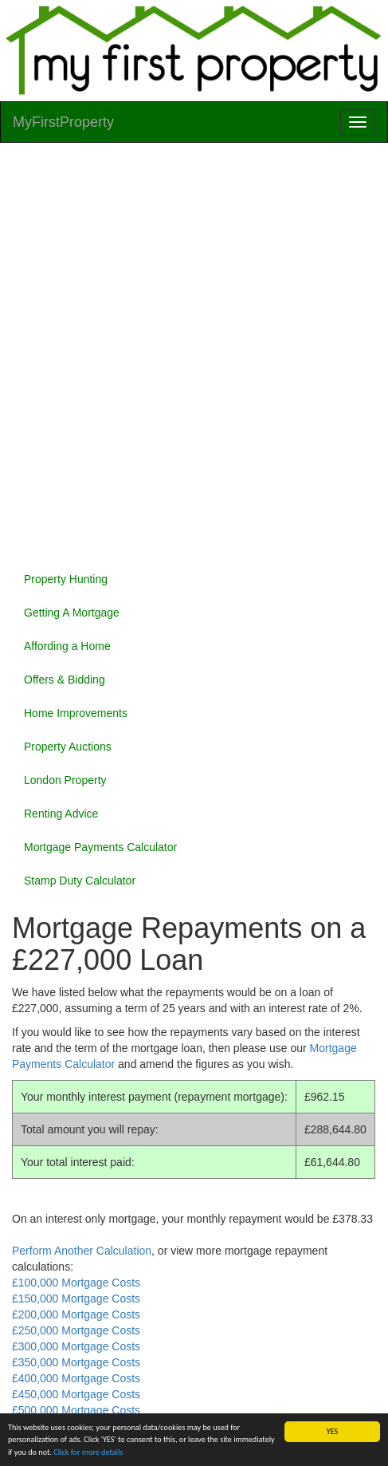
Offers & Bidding (64, 679)
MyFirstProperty (63, 122)
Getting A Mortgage (72, 612)
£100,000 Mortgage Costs (76, 1282)
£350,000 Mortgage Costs (76, 1362)
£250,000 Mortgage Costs (76, 1330)
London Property (65, 780)
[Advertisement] (194, 353)
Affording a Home (67, 646)
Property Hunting (66, 579)
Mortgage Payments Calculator (100, 847)
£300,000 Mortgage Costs (76, 1346)
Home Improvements (75, 713)
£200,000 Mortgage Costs (76, 1314)
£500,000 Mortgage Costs (76, 1410)
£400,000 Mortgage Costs (76, 1378)
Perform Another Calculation (81, 1250)
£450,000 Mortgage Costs (76, 1394)
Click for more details (88, 1452)
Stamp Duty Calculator (79, 880)
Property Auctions (68, 746)
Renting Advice (61, 813)
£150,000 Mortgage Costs (76, 1298)
